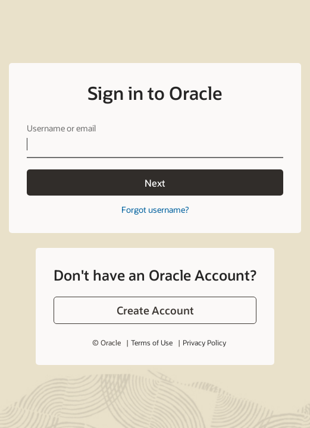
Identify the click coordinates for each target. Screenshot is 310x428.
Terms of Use (152, 342)
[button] (155, 310)
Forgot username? (155, 209)
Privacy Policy (204, 342)
